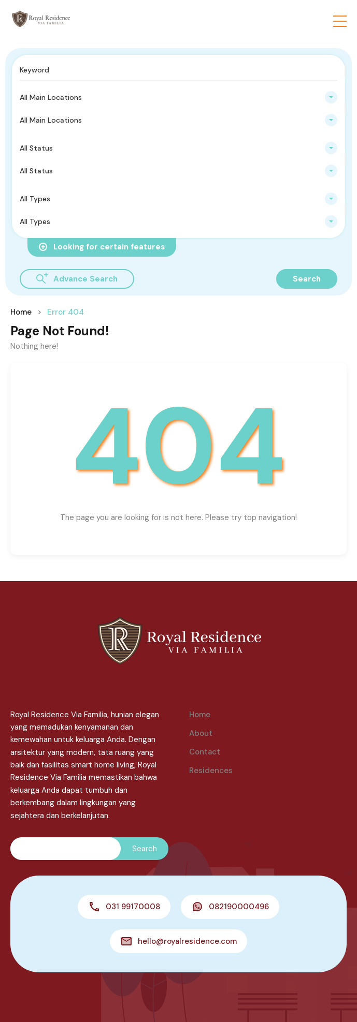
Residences (211, 770)
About (200, 733)
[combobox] (178, 97)
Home (21, 312)
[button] (340, 21)
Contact (204, 752)
